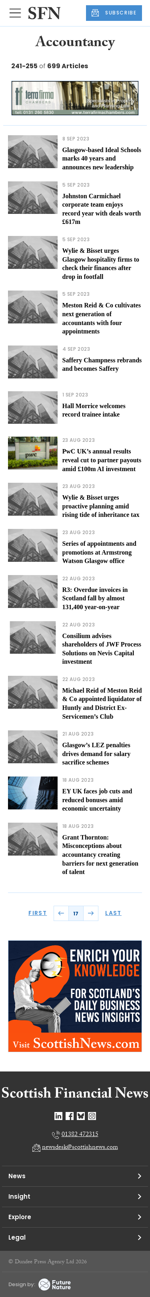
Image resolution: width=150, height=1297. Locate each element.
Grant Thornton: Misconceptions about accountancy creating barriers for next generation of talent (100, 854)
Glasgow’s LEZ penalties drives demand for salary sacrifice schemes (96, 754)
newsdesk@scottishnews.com (80, 1147)
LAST (113, 913)
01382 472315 (80, 1135)
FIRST (37, 913)
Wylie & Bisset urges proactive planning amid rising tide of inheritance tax (101, 506)
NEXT (90, 913)
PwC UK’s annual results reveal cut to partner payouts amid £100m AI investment (102, 460)
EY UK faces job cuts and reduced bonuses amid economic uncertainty (97, 800)
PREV (61, 913)
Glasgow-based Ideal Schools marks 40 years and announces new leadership (101, 158)
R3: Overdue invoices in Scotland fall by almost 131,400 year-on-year (95, 598)
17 (75, 913)
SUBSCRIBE (114, 12)
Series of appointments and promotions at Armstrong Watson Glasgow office (99, 552)
